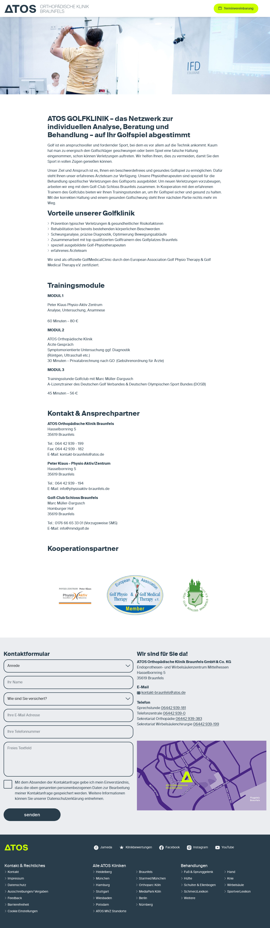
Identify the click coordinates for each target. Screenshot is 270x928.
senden (32, 815)
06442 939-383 (189, 719)
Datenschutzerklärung (65, 799)
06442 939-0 (174, 713)
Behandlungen (194, 866)
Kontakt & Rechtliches (25, 866)
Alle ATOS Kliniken (109, 866)
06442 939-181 (173, 708)
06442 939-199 (206, 724)
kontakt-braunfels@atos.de (163, 693)
